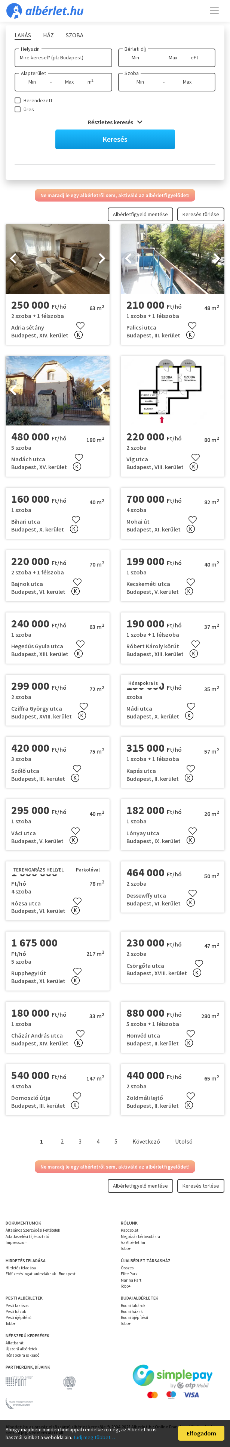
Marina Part (131, 1280)
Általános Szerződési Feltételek (33, 1230)
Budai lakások (133, 1305)
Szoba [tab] (74, 35)
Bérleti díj (135, 49)
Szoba (132, 73)
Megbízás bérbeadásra (140, 1236)
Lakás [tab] (23, 35)
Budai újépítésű (134, 1317)
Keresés (115, 139)
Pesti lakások (17, 1305)
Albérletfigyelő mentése (140, 214)
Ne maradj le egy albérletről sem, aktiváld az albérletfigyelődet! (115, 195)
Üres (29, 109)
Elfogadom (201, 1433)
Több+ (126, 1248)
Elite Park (129, 1273)
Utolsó (184, 1141)
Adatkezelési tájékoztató (27, 1236)
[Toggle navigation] (214, 11)
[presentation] (13, 259)
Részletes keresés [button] (115, 122)
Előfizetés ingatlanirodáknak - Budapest (41, 1273)
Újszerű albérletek (21, 1348)
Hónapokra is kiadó (22, 1355)
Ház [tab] (48, 35)
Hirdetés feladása (21, 1267)
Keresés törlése (201, 214)
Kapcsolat (129, 1230)
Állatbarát (15, 1342)
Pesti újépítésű (18, 1317)
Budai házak (132, 1311)
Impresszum (17, 1242)
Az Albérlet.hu (133, 1242)
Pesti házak (16, 1311)
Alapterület (33, 73)
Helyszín (30, 49)
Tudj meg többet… (94, 1437)
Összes (127, 1267)
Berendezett (38, 100)
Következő (146, 1141)
